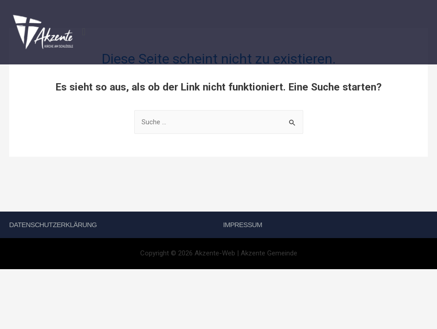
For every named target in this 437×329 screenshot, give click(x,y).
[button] (258, 32)
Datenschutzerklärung (53, 224)
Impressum (242, 224)
